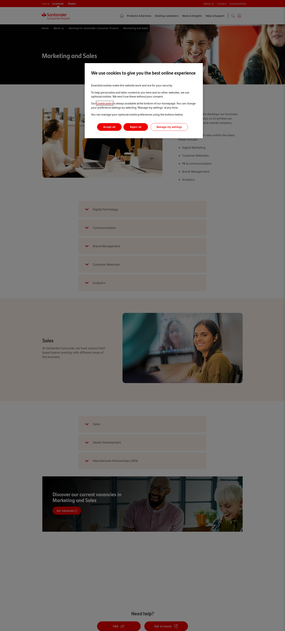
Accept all (109, 127)
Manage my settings (169, 127)
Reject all (136, 127)
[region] (144, 100)
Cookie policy (104, 103)
